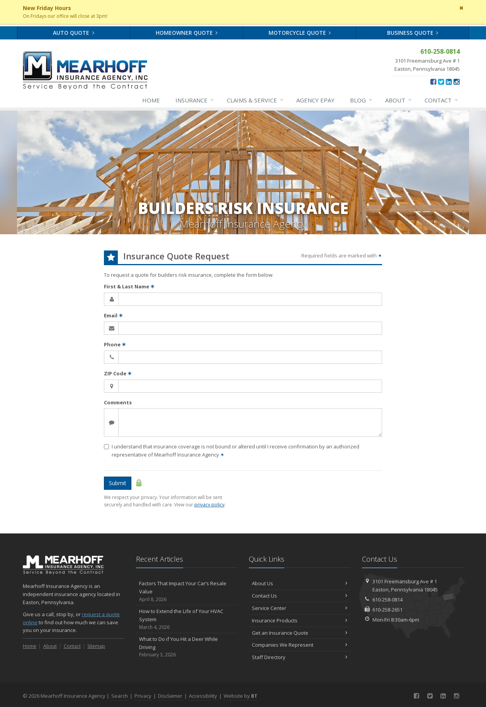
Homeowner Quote (187, 32)
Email (113, 315)
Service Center (299, 608)
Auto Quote (73, 32)
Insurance (194, 100)
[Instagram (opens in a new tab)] (456, 81)
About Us (299, 583)
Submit (117, 483)
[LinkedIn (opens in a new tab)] (449, 81)
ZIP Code (118, 373)
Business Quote (412, 32)
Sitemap (96, 646)
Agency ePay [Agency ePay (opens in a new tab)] (315, 100)
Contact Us (299, 595)
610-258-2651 (387, 609)
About (398, 100)
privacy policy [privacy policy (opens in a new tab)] (209, 504)
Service (255, 100)
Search (119, 695)
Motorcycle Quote (299, 32)
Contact (442, 100)
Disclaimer (170, 695)
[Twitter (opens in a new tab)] (441, 81)
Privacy (142, 695)
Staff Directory (299, 657)
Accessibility (203, 695)
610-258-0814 (387, 599)
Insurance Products (299, 620)
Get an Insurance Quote (299, 632)
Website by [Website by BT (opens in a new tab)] (240, 695)
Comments (118, 402)
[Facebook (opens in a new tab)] (433, 81)
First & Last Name (129, 286)
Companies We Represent (299, 644)
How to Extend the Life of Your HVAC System (187, 619)
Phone (115, 344)
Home (151, 100)
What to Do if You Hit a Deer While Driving (187, 647)
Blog (361, 100)
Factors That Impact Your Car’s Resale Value (187, 591)
